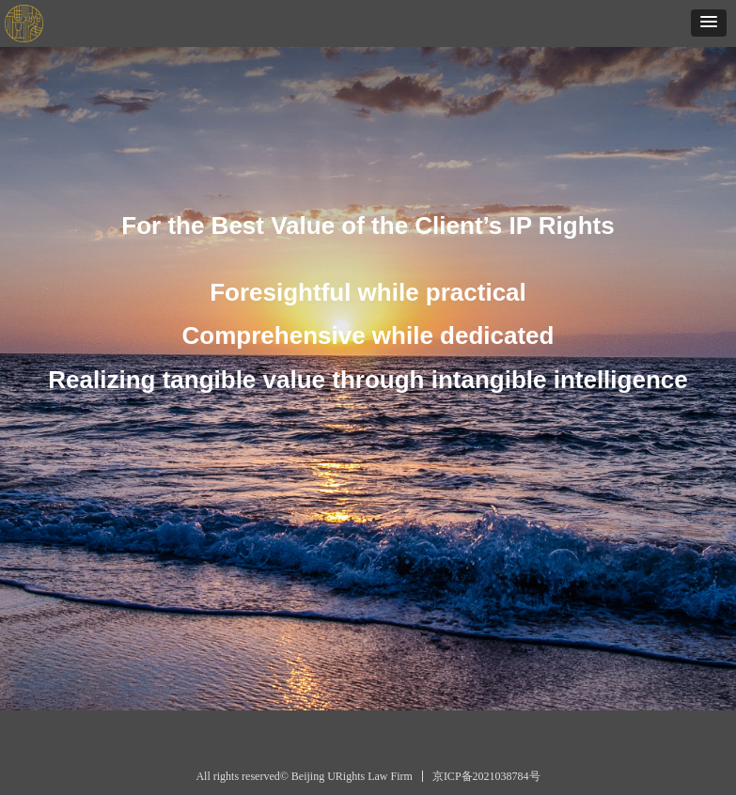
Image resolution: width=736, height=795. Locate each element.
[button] (709, 23)
